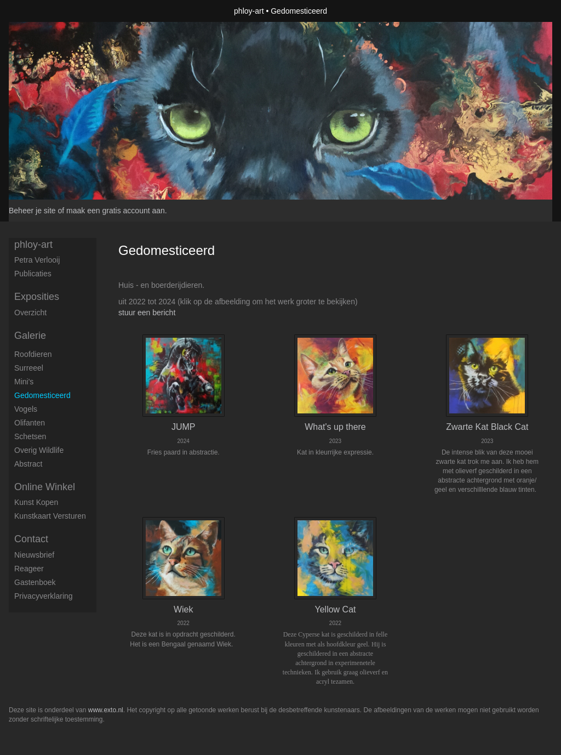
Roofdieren (33, 354)
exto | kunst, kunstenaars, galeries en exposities (40, 11)
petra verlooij (37, 260)
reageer (29, 568)
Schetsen (30, 436)
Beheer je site (32, 210)
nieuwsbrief (34, 554)
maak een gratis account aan (115, 210)
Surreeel (28, 368)
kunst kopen (36, 502)
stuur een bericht (146, 312)
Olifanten (29, 422)
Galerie (30, 335)
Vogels (25, 409)
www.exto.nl (105, 710)
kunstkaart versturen (50, 516)
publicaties (32, 273)
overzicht (30, 312)
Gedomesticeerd (42, 395)
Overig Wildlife (39, 450)
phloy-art (249, 11)
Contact (31, 538)
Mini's (23, 381)
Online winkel (44, 486)
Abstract (28, 463)
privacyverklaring (43, 596)
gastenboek (35, 582)
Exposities (36, 296)
